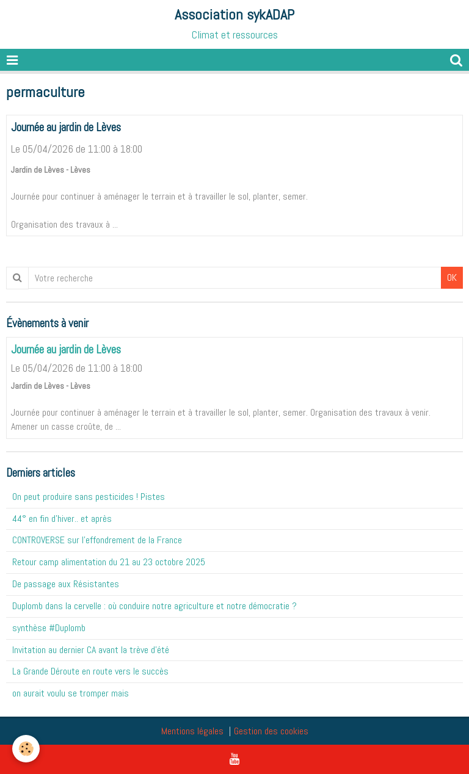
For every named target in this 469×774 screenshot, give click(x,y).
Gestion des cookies (271, 731)
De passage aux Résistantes (65, 583)
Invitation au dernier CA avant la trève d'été (90, 649)
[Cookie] (26, 748)
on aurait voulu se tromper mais (70, 693)
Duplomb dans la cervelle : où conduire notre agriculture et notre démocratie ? (154, 605)
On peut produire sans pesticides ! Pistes (88, 496)
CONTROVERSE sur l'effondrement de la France (97, 539)
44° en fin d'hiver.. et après (62, 518)
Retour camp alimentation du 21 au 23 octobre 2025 (108, 561)
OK (452, 277)
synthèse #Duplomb (48, 627)
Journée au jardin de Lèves (66, 127)
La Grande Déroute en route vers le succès (90, 671)
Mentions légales (192, 731)
